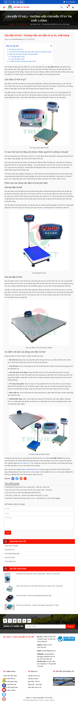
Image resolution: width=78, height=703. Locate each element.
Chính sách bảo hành (10, 675)
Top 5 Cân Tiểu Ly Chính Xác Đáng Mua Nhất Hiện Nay (23, 492)
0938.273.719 (47, 645)
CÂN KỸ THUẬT (10, 557)
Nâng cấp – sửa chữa (35, 684)
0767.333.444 (41, 647)
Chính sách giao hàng (10, 681)
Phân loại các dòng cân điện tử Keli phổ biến (23, 54)
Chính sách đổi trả (9, 678)
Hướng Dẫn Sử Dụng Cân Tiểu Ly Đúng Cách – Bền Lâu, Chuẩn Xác (27, 487)
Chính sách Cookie (9, 690)
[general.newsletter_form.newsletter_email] (50, 626)
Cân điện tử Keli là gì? (16, 49)
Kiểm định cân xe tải (34, 687)
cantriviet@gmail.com (49, 651)
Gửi (8, 532)
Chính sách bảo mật (9, 684)
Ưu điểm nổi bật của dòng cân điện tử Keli (22, 61)
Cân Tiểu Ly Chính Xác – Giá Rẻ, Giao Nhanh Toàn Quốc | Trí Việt (27, 495)
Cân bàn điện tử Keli (18, 56)
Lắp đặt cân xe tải (34, 675)
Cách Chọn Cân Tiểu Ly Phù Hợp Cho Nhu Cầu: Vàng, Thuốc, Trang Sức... (29, 490)
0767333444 (69, 2)
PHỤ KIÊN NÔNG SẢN (12, 553)
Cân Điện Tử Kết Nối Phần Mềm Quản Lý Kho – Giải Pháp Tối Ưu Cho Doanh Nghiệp (33, 498)
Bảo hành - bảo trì (34, 681)
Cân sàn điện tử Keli (18, 59)
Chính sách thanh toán (10, 687)
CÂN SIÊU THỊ (9, 550)
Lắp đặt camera (33, 678)
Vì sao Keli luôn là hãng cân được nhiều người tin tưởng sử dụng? (30, 52)
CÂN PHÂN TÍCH (10, 561)
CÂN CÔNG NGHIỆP (11, 546)
